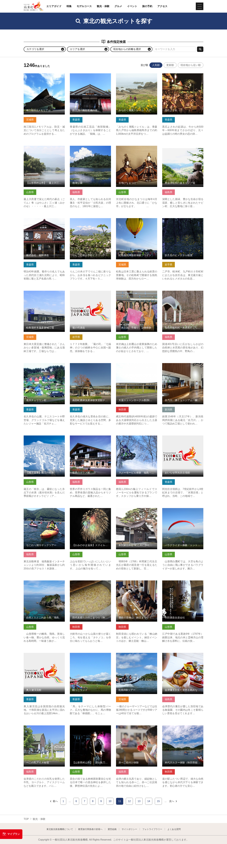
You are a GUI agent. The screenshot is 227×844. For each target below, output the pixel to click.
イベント (132, 6)
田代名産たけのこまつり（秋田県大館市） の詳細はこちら (90, 583)
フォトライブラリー (152, 829)
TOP (26, 819)
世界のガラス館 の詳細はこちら (88, 437)
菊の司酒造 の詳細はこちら (85, 292)
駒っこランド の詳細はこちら (86, 654)
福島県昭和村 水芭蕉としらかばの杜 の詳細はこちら (182, 294)
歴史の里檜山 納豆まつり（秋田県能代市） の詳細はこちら (136, 583)
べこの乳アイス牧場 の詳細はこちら (44, 727)
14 (148, 801)
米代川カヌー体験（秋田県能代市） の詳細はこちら (182, 728)
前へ (53, 801)
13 (139, 801)
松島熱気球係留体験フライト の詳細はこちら (136, 221)
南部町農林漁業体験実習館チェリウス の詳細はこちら (90, 366)
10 (110, 801)
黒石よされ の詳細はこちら (177, 75)
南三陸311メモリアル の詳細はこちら (44, 76)
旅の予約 (147, 6)
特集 (69, 6)
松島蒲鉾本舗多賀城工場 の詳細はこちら (44, 294)
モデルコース (84, 6)
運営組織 (112, 829)
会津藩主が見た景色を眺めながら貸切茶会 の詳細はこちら (182, 656)
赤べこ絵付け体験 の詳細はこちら (135, 727)
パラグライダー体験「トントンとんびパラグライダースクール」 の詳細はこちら (182, 512)
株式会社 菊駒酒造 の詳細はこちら (44, 219)
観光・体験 (103, 6)
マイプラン (11, 834)
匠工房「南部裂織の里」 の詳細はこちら (90, 76)
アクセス (162, 6)
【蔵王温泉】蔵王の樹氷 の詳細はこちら (44, 438)
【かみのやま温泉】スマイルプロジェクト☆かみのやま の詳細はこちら (90, 511)
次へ (173, 801)
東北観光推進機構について (60, 829)
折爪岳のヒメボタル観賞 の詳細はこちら (182, 221)
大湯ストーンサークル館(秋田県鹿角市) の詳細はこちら (136, 366)
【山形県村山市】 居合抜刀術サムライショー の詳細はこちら (90, 728)
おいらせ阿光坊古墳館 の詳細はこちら (182, 438)
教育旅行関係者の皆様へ (90, 829)
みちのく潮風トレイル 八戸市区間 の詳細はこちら (136, 76)
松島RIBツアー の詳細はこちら (133, 654)
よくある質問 (174, 829)
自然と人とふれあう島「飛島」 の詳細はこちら (44, 583)
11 (119, 801)
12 (129, 801)
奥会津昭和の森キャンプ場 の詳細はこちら (182, 149)
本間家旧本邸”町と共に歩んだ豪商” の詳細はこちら (136, 511)
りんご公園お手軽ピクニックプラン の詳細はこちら (90, 221)
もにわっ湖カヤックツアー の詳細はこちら (44, 511)
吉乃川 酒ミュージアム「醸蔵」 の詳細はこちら (182, 366)
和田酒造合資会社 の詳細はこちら (181, 582)
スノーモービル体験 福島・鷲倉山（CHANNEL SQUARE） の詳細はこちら (136, 440)
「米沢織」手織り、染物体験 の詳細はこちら (136, 294)
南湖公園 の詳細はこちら (84, 147)
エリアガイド (53, 6)
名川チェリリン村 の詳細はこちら (43, 364)
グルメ (118, 6)
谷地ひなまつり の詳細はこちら (134, 147)
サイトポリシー (129, 829)
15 (158, 801)
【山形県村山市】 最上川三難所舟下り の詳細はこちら (44, 149)
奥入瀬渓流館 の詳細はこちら (40, 654)
